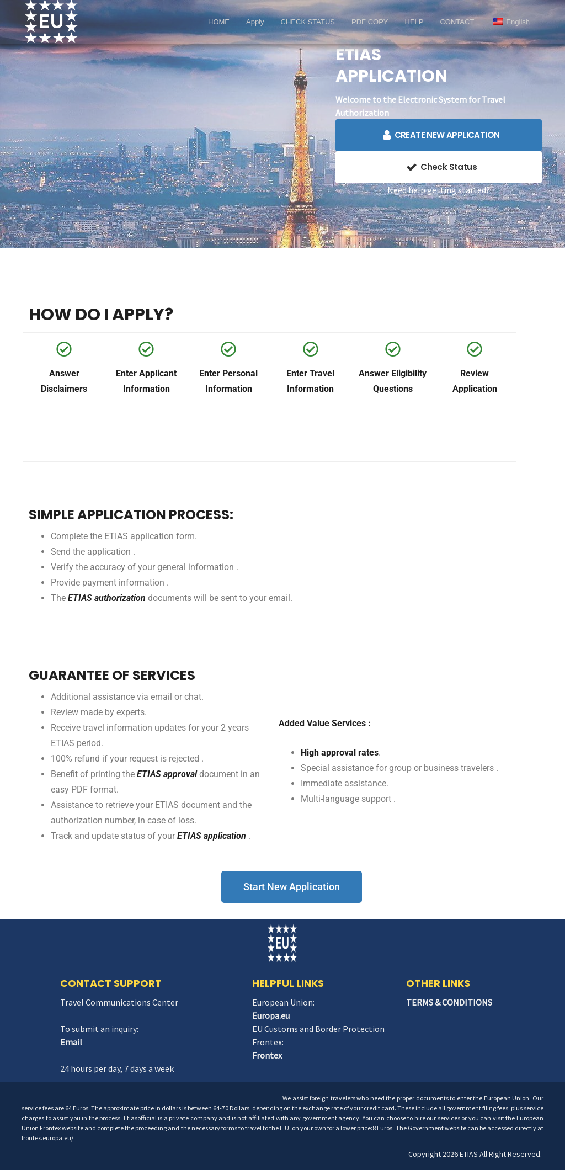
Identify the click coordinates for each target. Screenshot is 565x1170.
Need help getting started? (438, 189)
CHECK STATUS (308, 22)
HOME (219, 22)
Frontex (267, 1055)
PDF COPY (369, 22)
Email (71, 1041)
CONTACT (457, 22)
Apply (255, 22)
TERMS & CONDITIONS (449, 1002)
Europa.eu (271, 1015)
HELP (414, 22)
